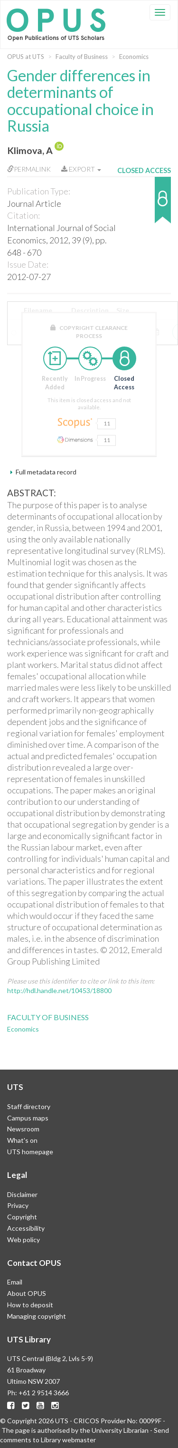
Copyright (22, 1217)
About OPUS (26, 1293)
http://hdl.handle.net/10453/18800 (59, 990)
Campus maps (27, 1118)
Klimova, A (30, 150)
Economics (134, 56)
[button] (144, 204)
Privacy (17, 1205)
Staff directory (28, 1106)
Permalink (29, 169)
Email (14, 1282)
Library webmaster (68, 1440)
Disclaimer (22, 1194)
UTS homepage (30, 1152)
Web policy (23, 1240)
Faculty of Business (82, 56)
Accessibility (26, 1228)
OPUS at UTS (25, 56)
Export (81, 169)
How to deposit (30, 1305)
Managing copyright (36, 1316)
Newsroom (23, 1129)
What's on (22, 1140)
